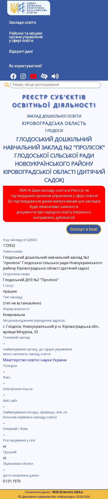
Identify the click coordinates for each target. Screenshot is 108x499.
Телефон (10, 366)
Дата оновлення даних (21, 475)
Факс (6, 377)
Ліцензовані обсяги (18, 463)
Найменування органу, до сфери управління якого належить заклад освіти (37, 351)
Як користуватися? (25, 65)
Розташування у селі (19, 440)
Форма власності (16, 309)
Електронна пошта (18, 389)
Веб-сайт (10, 400)
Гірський (9, 452)
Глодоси (54, 130)
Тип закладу (12, 297)
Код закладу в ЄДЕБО (20, 240)
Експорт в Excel (83, 229)
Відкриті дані (21, 51)
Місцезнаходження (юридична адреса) (34, 320)
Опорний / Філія (15, 429)
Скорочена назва (16, 274)
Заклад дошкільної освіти (54, 116)
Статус (8, 285)
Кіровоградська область (54, 123)
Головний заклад (16, 337)
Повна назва (12, 251)
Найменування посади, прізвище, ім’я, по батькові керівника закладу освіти (35, 414)
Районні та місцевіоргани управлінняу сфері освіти (25, 37)
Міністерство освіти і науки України (35, 359)
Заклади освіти (22, 22)
